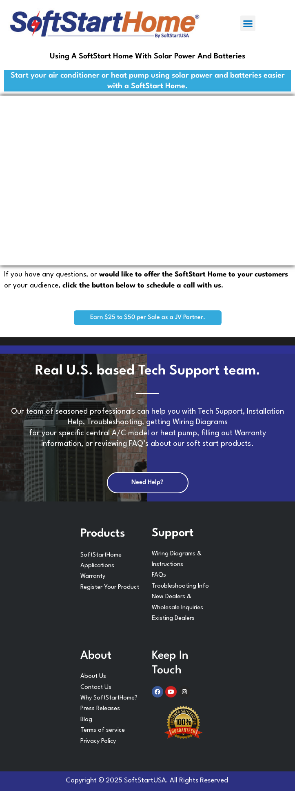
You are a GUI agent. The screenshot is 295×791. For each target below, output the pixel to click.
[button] (248, 23)
